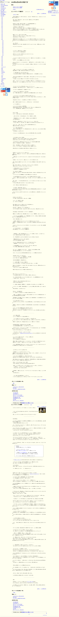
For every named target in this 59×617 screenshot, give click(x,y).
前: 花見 (14, 9)
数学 (2, 81)
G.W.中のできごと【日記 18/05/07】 (18, 596)
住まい (2, 73)
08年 (2, 26)
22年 (2, 60)
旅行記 (2, 70)
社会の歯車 (2, 6)
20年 (2, 57)
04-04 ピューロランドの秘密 (17, 7)
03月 (2, 43)
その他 (31, 404)
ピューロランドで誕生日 (17, 11)
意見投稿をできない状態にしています (27, 612)
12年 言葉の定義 (15, 392)
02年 (2, 18)
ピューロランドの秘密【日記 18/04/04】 (19, 389)
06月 (2, 47)
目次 (12, 4)
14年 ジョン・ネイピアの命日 (17, 604)
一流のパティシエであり (22, 450)
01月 (2, 40)
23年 (2, 61)
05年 (2, 22)
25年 (2, 64)
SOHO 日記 (2, 15)
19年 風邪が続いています (17, 398)
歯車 (2, 68)
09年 (2, 27)
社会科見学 (3, 72)
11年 (2, 30)
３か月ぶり (14, 14)
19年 (2, 56)
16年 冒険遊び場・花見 (16, 397)
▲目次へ (38, 13)
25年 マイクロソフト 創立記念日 (18, 400)
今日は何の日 (3, 78)
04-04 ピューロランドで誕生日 (17, 6)
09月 (2, 51)
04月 (2, 44)
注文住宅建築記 (3, 14)
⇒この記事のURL (43, 13)
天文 (2, 77)
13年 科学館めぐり (16, 603)
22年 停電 (14, 399)
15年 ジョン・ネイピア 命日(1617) (18, 396)
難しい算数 (2, 10)
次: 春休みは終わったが (40, 9)
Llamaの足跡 (3, 9)
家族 (31, 11)
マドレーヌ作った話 (30, 581)
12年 (2, 31)
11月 (2, 53)
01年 (2, 17)
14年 (2, 34)
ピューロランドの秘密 (16, 404)
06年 (2, 23)
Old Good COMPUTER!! (4, 5)
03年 (2, 19)
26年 (2, 65)
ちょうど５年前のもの (23, 452)
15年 (2, 35)
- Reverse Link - (53, 15)
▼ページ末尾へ (2, 0)
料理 (2, 69)
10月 (2, 52)
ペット (2, 74)
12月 (2, 55)
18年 (2, 39)
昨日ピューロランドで (17, 459)
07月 (2, 48)
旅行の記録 (14, 597)
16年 (2, 36)
